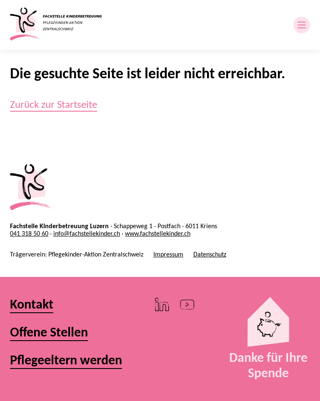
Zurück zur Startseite (53, 104)
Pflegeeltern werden (66, 360)
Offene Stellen (49, 332)
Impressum (168, 254)
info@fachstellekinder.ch (86, 233)
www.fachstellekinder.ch (157, 233)
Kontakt (31, 304)
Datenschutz (209, 254)
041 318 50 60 (29, 233)
